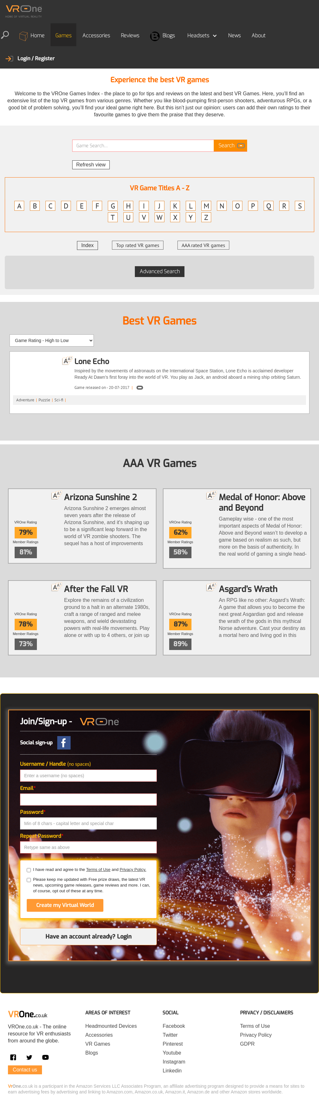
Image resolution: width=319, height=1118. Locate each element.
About (259, 35)
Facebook (174, 1026)
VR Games (97, 1044)
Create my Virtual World (65, 905)
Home (32, 36)
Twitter (170, 1035)
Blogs (162, 36)
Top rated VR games (137, 245)
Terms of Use (98, 869)
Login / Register (36, 58)
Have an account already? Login (88, 936)
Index (87, 245)
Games (63, 35)
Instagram (174, 1061)
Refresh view (91, 164)
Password (32, 812)
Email (28, 788)
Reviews (130, 35)
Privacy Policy (256, 1035)
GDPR (247, 1044)
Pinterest (173, 1044)
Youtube (172, 1053)
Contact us (25, 1069)
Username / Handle (55, 764)
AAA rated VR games (203, 245)
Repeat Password (41, 836)
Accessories (96, 35)
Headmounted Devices (111, 1026)
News (234, 35)
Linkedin (172, 1070)
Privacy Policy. (133, 869)
